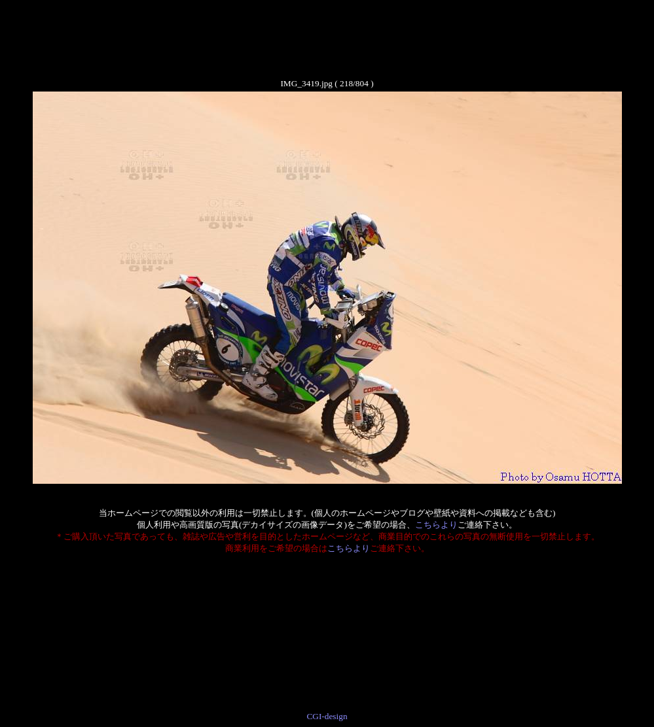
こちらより (436, 525)
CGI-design (326, 716)
